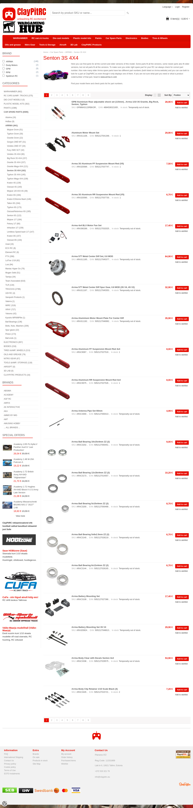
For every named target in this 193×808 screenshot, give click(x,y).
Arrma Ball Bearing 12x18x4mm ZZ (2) (91, 472)
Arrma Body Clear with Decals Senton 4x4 (93, 658)
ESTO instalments (12, 774)
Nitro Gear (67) (12, 358)
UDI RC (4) (10, 293)
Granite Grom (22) (15, 138)
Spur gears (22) (12, 330)
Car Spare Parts (114, 38)
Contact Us (9, 760)
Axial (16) (9, 244)
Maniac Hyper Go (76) (15, 268)
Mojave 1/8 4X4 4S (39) (17, 191)
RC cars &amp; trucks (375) (18, 96)
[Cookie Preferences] (5, 803)
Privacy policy (10, 764)
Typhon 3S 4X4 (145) (16, 174)
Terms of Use (10, 770)
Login (177, 7)
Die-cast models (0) (14, 100)
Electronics (131, 38)
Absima (7, 391)
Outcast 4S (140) (14, 187)
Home (45, 52)
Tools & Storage (47, 44)
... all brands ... (12, 427)
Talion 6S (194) (13, 203)
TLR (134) (9, 285)
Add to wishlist (181, 107)
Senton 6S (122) (14, 215)
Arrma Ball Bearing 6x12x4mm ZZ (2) (90, 565)
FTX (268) (9, 256)
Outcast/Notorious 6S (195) (19, 211)
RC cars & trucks (40, 38)
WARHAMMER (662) (13, 91)
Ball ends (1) (10, 338)
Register (185, 7)
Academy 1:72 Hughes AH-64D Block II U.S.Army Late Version (26, 489)
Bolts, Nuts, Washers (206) (17, 326)
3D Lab (73, 44)
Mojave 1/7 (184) (14, 219)
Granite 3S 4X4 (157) (16, 162)
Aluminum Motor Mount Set (85, 132)
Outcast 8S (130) (14, 240)
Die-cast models (61, 38)
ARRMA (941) (11, 125)
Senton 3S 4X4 (80, 52)
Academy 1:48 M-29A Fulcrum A (24, 460)
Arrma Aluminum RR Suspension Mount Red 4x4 (96, 380)
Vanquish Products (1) (15, 297)
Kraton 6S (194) (14, 195)
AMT (6, 419)
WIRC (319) (10, 305)
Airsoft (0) (9, 367)
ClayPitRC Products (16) (17, 375)
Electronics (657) (13, 342)
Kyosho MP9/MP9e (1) (15, 318)
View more (20, 516)
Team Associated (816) (15, 281)
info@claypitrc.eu (102, 777)
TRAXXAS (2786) (13, 289)
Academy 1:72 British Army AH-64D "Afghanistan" (24, 474)
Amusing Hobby (12, 423)
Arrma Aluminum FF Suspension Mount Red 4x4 (96, 349)
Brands (36, 754)
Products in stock (40, 760)
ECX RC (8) (10, 248)
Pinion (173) (10, 334)
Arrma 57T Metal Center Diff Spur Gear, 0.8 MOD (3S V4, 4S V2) (103, 287)
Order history (66, 757)
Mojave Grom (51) (15, 130)
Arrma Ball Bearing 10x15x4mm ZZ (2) (91, 441)
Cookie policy (10, 767)
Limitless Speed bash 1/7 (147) (20, 232)
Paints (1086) (10, 108)
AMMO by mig (10, 415)
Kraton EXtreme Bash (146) (19, 199)
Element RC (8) (12, 252)
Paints (98, 38)
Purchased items (68, 760)
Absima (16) (10, 117)
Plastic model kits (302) (16, 104)
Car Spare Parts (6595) (16, 112)
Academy (8, 395)
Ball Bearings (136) (13, 322)
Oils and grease (13, 44)
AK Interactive (12, 407)
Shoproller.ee (185, 784)
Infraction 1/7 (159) (15, 228)
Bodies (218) (10, 346)
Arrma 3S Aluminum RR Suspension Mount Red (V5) (98, 194)
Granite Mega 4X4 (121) (17, 166)
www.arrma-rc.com (109, 77)
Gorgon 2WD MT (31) (16, 142)
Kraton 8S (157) (14, 236)
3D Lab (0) (8, 371)
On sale (36, 757)
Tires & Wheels (160, 38)
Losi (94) (9, 264)
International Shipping (13, 757)
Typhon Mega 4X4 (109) (17, 179)
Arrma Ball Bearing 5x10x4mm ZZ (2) (90, 503)
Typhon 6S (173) (14, 207)
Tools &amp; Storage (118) (18, 362)
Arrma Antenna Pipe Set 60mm (87, 411)
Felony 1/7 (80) (13, 224)
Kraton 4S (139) (14, 183)
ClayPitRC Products (91, 44)
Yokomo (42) (10, 313)
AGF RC (7, 399)
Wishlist (64, 764)
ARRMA (68, 52)
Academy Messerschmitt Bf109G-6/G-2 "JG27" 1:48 (25, 504)
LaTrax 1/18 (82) (12, 260)
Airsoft (62, 44)
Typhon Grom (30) (15, 134)
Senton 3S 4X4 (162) (16, 170)
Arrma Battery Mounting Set (86, 596)
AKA (6, 411)
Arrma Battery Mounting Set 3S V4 (89, 627)
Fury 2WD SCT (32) (15, 150)
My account (66, 754)
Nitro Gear (30, 44)
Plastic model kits (82, 38)
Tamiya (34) (10, 277)
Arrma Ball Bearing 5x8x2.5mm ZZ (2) (90, 534)
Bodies (144, 38)
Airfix (7, 403)
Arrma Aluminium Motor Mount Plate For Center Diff (98, 318)
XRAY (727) (10, 309)
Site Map (36, 764)
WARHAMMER (20, 38)
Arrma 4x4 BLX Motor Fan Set (87, 225)
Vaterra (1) (10, 301)
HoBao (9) (9, 121)
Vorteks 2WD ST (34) (16, 146)
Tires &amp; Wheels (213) (17, 350)
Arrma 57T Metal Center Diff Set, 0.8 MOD (92, 256)
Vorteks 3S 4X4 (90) (15, 154)
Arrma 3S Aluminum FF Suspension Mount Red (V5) (98, 163)
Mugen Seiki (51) (12, 273)
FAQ (6, 754)
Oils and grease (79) (14, 354)
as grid (159, 95)
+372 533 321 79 (102, 771)
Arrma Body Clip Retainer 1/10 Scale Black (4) (95, 689)
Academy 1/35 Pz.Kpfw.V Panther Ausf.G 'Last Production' (25, 447)
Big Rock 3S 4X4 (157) (17, 158)
